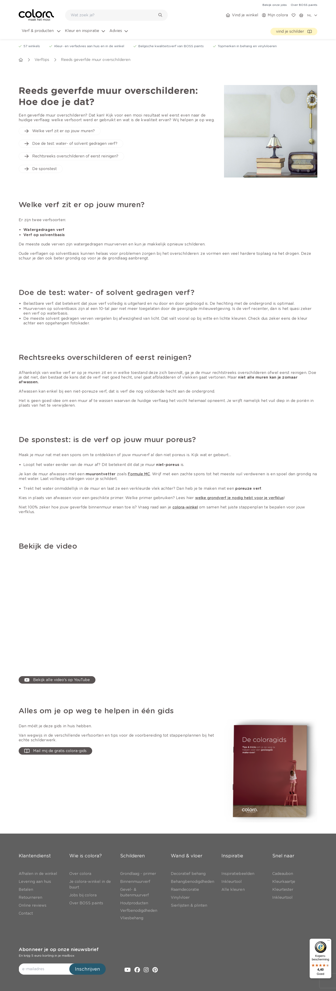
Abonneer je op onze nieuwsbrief (59, 949)
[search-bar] (113, 15)
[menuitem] (41, 33)
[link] (274, 4)
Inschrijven (87, 969)
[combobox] (116, 15)
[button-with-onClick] (55, 751)
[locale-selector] (312, 15)
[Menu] (328, 941)
